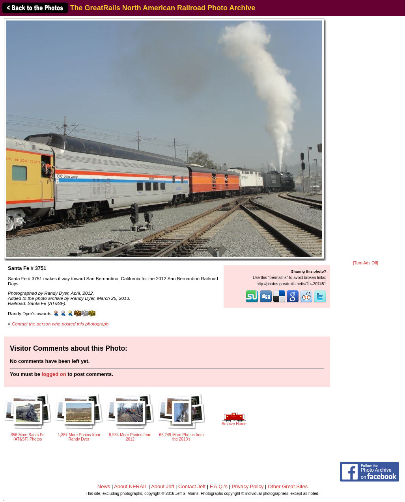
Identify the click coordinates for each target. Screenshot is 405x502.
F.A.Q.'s (219, 486)
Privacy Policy (248, 486)
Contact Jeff (191, 486)
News (103, 486)
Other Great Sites (288, 486)
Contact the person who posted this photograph (60, 323)
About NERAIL (130, 486)
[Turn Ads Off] (365, 263)
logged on (54, 374)
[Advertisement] (365, 138)
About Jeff (162, 486)
